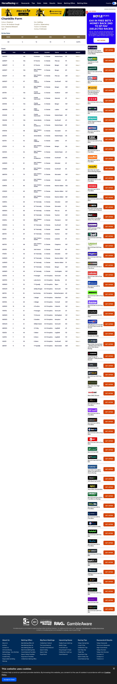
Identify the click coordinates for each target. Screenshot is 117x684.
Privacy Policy (6, 654)
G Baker (36, 332)
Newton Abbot (59, 185)
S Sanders (36, 319)
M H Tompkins (48, 275)
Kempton (57, 319)
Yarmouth (58, 275)
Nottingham (58, 315)
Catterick (57, 306)
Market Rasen (59, 56)
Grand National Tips (83, 659)
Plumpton (58, 220)
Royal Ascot (43, 654)
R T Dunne (37, 61)
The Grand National (45, 645)
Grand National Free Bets (28, 652)
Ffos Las (57, 61)
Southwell (58, 81)
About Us (5, 643)
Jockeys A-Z (100, 656)
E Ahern (36, 337)
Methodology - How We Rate (10, 652)
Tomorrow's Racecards (103, 645)
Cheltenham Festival (46, 643)
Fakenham (58, 297)
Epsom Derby (44, 650)
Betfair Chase (62, 645)
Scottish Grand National (46, 647)
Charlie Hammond (37, 92)
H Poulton (37, 306)
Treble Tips (81, 652)
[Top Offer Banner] (43, 12)
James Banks (37, 120)
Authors (4, 645)
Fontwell (57, 249)
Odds (45, 3)
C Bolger (36, 297)
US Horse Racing (7, 650)
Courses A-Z (100, 654)
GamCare (78, 628)
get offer (109, 50)
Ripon (56, 284)
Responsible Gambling (8, 659)
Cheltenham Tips (82, 647)
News (59, 3)
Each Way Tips (82, 650)
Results (52, 3)
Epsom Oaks (43, 652)
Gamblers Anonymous (97, 628)
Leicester (57, 229)
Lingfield (57, 328)
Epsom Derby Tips (83, 656)
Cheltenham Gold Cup (65, 652)
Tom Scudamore (37, 125)
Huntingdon (58, 271)
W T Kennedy (37, 202)
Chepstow (58, 244)
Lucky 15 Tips (81, 645)
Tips (33, 3)
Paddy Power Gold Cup (65, 643)
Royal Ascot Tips (82, 654)
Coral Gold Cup (63, 647)
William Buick (38, 324)
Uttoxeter (57, 163)
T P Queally (37, 284)
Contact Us (5, 647)
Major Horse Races (102, 647)
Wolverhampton (59, 293)
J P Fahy (36, 328)
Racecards (25, 3)
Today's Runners (101, 650)
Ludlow (57, 109)
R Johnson (37, 56)
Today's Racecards (102, 643)
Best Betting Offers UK (27, 643)
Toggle (114, 3)
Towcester (58, 130)
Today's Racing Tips (83, 643)
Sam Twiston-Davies (38, 70)
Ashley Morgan (38, 289)
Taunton (57, 215)
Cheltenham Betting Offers (28, 659)
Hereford (57, 92)
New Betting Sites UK (27, 647)
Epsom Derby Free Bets (28, 654)
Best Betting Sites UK (27, 645)
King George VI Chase (65, 650)
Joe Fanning (37, 293)
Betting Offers (69, 3)
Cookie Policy (6, 656)
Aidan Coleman (36, 81)
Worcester (58, 174)
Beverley (57, 280)
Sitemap (4, 661)
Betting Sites (82, 3)
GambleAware (86, 628)
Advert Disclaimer (110, 9)
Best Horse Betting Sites (28, 650)
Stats (39, 3)
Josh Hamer (37, 249)
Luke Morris (37, 280)
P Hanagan (37, 275)
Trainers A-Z (100, 659)
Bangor (57, 65)
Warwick (57, 98)
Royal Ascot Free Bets (27, 656)
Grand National (63, 654)
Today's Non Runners (103, 652)
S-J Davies (47, 56)
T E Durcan (37, 315)
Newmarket (58, 345)
